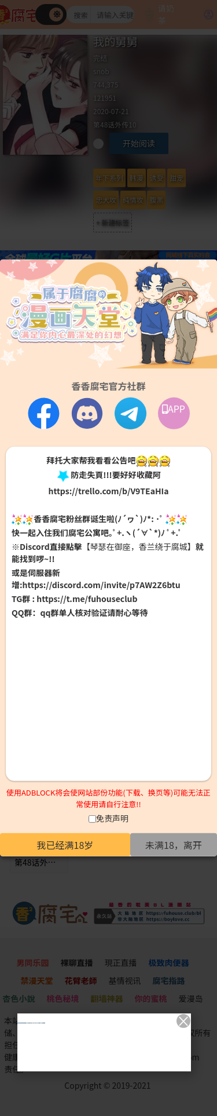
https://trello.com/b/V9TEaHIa (108, 491)
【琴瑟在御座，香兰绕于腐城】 (139, 546)
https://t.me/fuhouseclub (86, 598)
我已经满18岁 (65, 845)
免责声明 (112, 818)
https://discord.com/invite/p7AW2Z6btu (102, 584)
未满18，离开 (173, 845)
